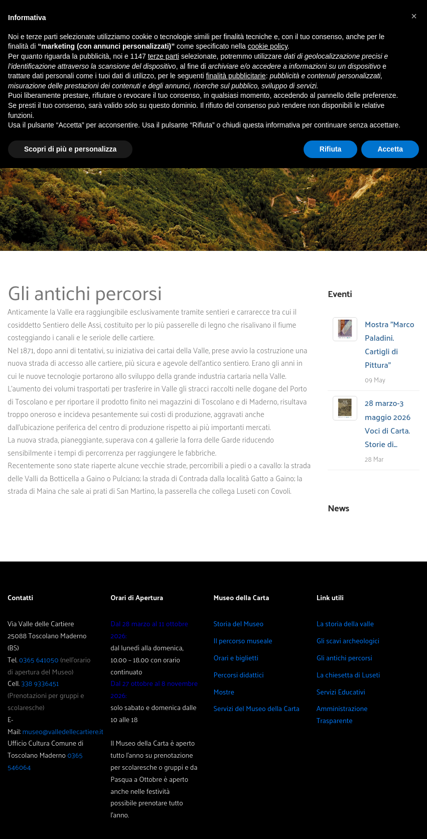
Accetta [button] (390, 149)
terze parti (163, 56)
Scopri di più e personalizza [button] (70, 149)
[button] (414, 16)
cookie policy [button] (268, 46)
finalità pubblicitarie (236, 76)
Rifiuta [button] (331, 149)
